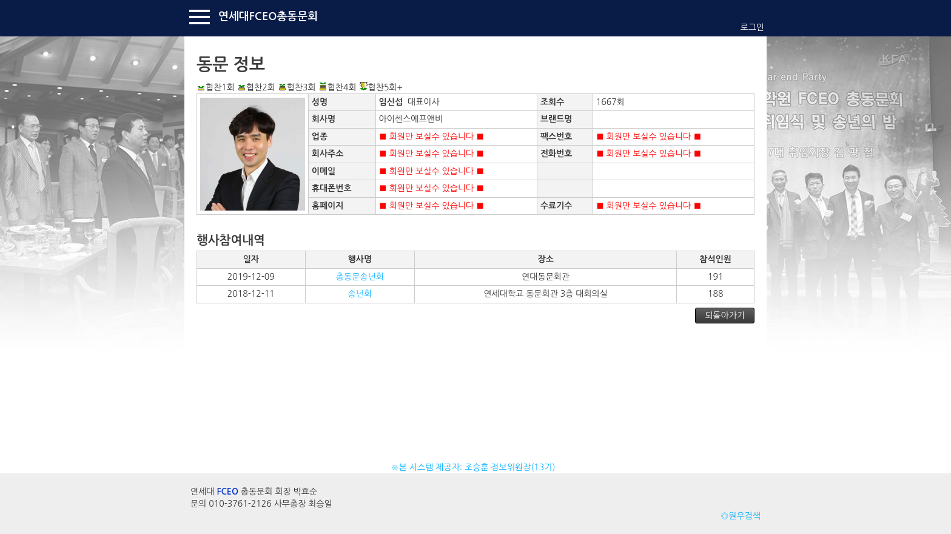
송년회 (360, 293)
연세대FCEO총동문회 (268, 16)
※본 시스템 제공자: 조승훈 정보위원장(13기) (475, 467)
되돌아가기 (725, 315)
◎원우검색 (741, 516)
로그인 (752, 27)
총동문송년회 (360, 276)
